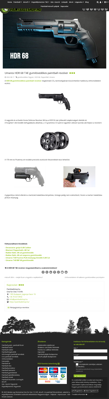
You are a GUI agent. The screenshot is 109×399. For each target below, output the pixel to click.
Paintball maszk (7, 347)
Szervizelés (5, 361)
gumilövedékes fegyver (25, 77)
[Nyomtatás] (66, 272)
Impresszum (62, 394)
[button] (106, 2)
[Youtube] (98, 9)
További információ (78, 394)
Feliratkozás (79, 376)
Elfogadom (77, 391)
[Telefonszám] (87, 9)
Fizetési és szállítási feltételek (48, 350)
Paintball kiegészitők (9, 352)
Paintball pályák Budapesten (48, 354)
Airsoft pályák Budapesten (47, 357)
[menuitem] (10, 2)
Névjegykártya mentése (18, 307)
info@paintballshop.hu (18, 299)
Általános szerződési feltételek (48, 347)
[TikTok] (106, 9)
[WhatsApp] (58, 272)
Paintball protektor (8, 368)
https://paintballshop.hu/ (19, 302)
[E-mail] (83, 9)
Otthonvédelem (7, 359)
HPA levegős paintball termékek (13, 354)
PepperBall (44, 77)
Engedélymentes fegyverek (11, 386)
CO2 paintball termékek (10, 357)
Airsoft (4, 382)
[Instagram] (102, 9)
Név (76, 348)
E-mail (76, 355)
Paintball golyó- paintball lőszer (13, 345)
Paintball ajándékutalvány (11, 375)
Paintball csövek (7, 377)
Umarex (52, 77)
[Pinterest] (54, 272)
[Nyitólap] (29, 9)
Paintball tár (6, 363)
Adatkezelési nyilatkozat (46, 345)
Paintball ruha (6, 366)
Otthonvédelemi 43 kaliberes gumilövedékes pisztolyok (84, 277)
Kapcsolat (41, 352)
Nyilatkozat (78, 362)
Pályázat (53, 394)
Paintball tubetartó (8, 370)
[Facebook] (91, 9)
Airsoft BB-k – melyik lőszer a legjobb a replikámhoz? (24, 277)
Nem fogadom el (91, 391)
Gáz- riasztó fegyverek (9, 384)
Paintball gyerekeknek (9, 373)
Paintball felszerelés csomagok (12, 380)
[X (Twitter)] (95, 9)
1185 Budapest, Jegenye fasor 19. (22, 294)
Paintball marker (7, 350)
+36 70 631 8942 (15, 297)
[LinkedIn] (50, 272)
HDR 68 (37, 77)
